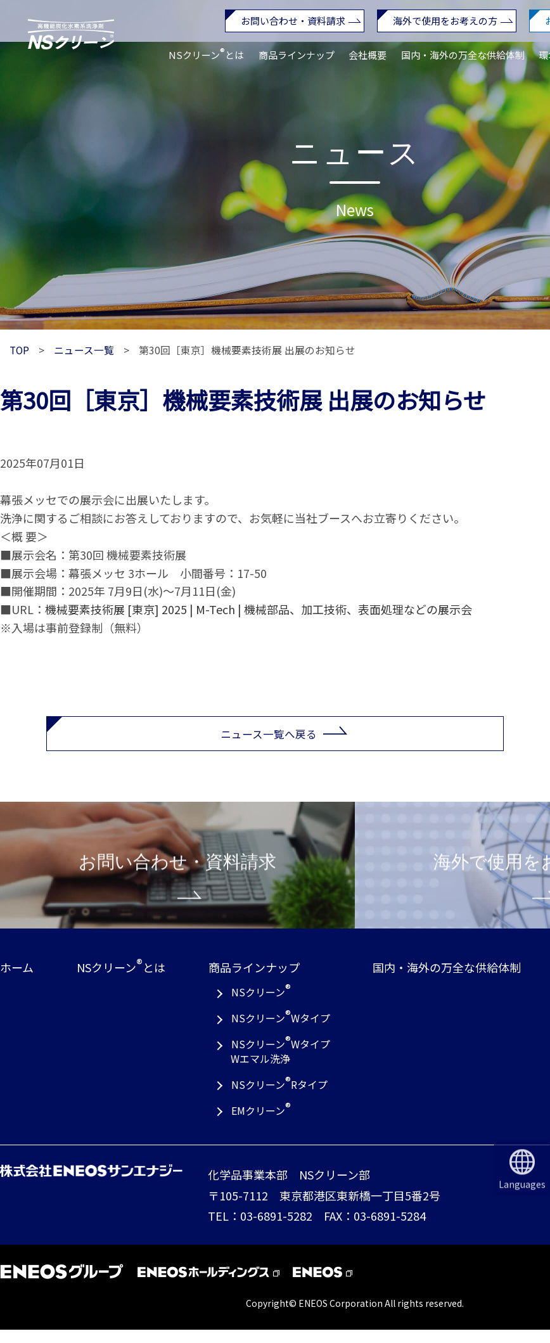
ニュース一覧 (84, 350)
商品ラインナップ (297, 54)
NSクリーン (261, 1004)
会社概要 (368, 54)
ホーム (17, 981)
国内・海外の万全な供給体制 (463, 55)
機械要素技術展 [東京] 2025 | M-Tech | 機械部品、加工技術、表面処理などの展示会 (258, 609)
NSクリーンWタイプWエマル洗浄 (280, 1063)
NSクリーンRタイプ (279, 1097)
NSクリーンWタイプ (280, 1030)
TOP (19, 350)
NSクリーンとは (206, 52)
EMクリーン (261, 1123)
